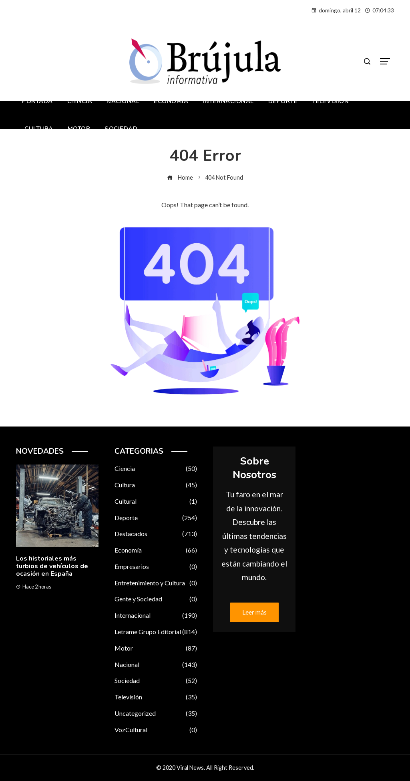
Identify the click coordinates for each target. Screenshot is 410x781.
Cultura (156, 485)
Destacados (156, 534)
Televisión (156, 697)
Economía (156, 550)
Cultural (156, 501)
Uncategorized (156, 713)
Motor (156, 648)
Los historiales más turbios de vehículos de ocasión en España (52, 566)
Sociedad (156, 681)
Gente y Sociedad (156, 599)
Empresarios (156, 567)
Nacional (156, 665)
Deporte (156, 518)
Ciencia (156, 469)
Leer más (254, 612)
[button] (41, 624)
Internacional (156, 615)
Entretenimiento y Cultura (156, 583)
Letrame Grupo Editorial (156, 632)
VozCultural (156, 730)
